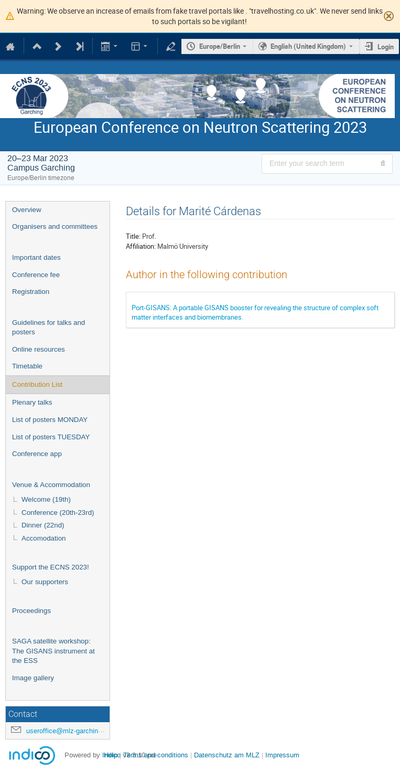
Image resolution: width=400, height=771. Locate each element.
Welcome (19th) (46, 499)
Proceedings (31, 611)
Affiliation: (141, 246)
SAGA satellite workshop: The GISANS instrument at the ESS (53, 650)
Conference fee (36, 275)
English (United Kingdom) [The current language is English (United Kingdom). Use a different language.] (308, 46)
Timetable (27, 366)
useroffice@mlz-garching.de (68, 730)
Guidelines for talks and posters (48, 327)
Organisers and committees (55, 226)
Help (110, 755)
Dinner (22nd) (42, 525)
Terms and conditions (155, 755)
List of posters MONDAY (50, 420)
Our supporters (44, 582)
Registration (30, 291)
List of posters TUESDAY (51, 437)
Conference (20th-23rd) (57, 512)
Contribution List (37, 384)
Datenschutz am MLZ (227, 755)
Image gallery (33, 678)
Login (385, 46)
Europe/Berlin (219, 46)
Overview (26, 210)
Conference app (37, 454)
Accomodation (43, 538)
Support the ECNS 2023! (50, 567)
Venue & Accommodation (51, 485)
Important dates (36, 257)
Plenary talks (32, 402)
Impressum (282, 755)
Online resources (38, 349)
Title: (133, 236)
